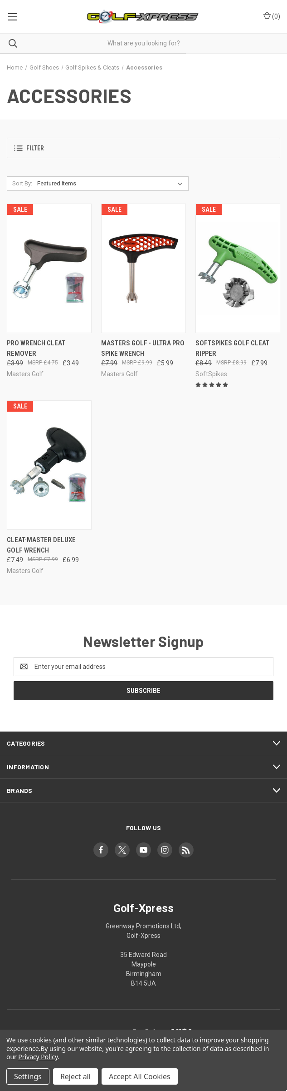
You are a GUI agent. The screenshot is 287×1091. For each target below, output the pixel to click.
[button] (143, 148)
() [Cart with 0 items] (271, 16)
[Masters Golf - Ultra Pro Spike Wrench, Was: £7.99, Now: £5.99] (143, 268)
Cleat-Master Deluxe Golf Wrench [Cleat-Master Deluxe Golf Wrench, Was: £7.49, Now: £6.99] (41, 545)
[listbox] (111, 183)
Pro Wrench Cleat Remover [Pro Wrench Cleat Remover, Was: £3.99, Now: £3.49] (36, 348)
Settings (28, 1076)
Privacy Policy (38, 1056)
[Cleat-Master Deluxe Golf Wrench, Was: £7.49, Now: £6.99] (49, 465)
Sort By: (22, 183)
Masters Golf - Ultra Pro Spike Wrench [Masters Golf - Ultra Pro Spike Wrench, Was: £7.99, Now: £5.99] (143, 348)
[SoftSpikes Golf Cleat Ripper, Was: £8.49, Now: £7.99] (237, 268)
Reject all (75, 1076)
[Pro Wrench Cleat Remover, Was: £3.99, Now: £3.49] (49, 268)
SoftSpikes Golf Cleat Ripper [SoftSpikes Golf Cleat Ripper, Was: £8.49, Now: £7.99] (232, 348)
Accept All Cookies (139, 1076)
